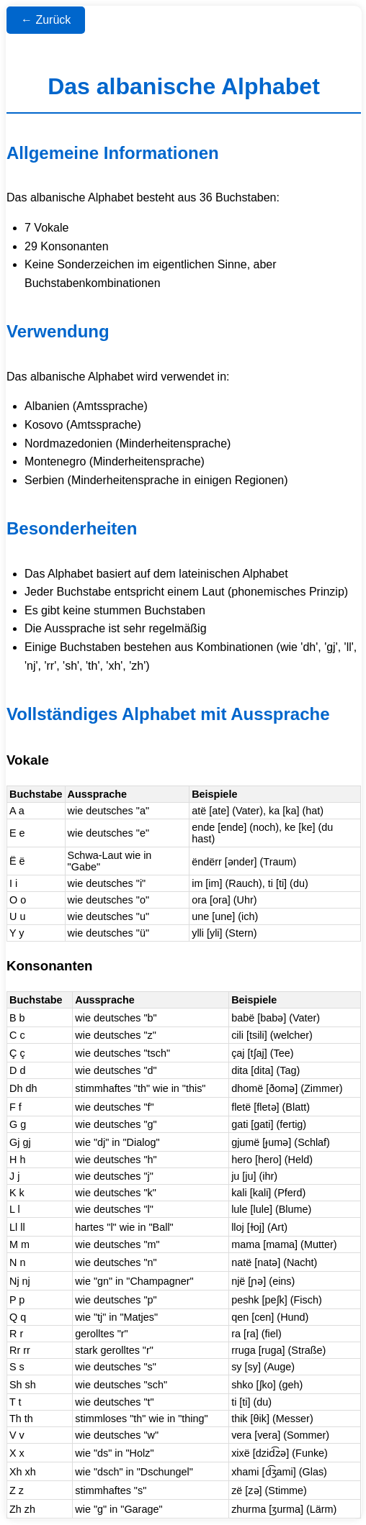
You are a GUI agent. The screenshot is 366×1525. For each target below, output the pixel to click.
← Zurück (46, 20)
